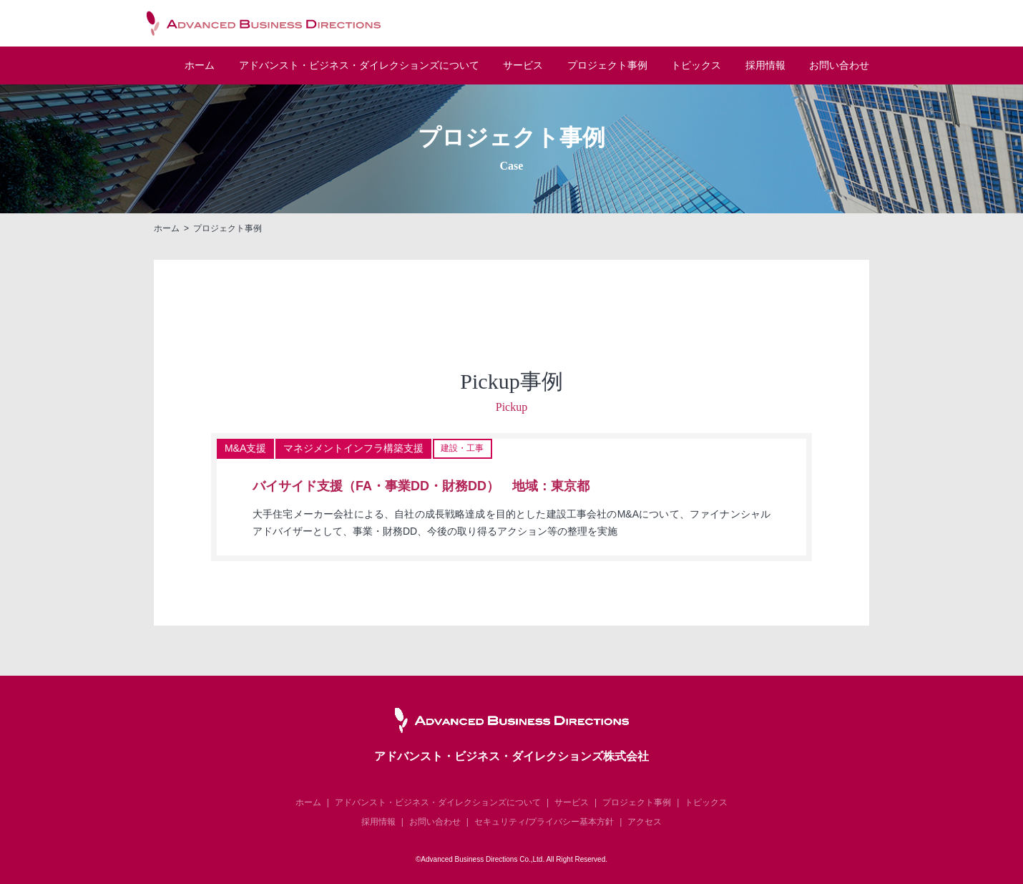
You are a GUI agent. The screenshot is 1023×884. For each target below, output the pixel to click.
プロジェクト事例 (607, 66)
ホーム (200, 66)
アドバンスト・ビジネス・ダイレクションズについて (438, 802)
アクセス (644, 822)
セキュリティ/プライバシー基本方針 (544, 822)
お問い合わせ (839, 66)
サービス (523, 66)
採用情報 (765, 66)
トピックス (696, 66)
